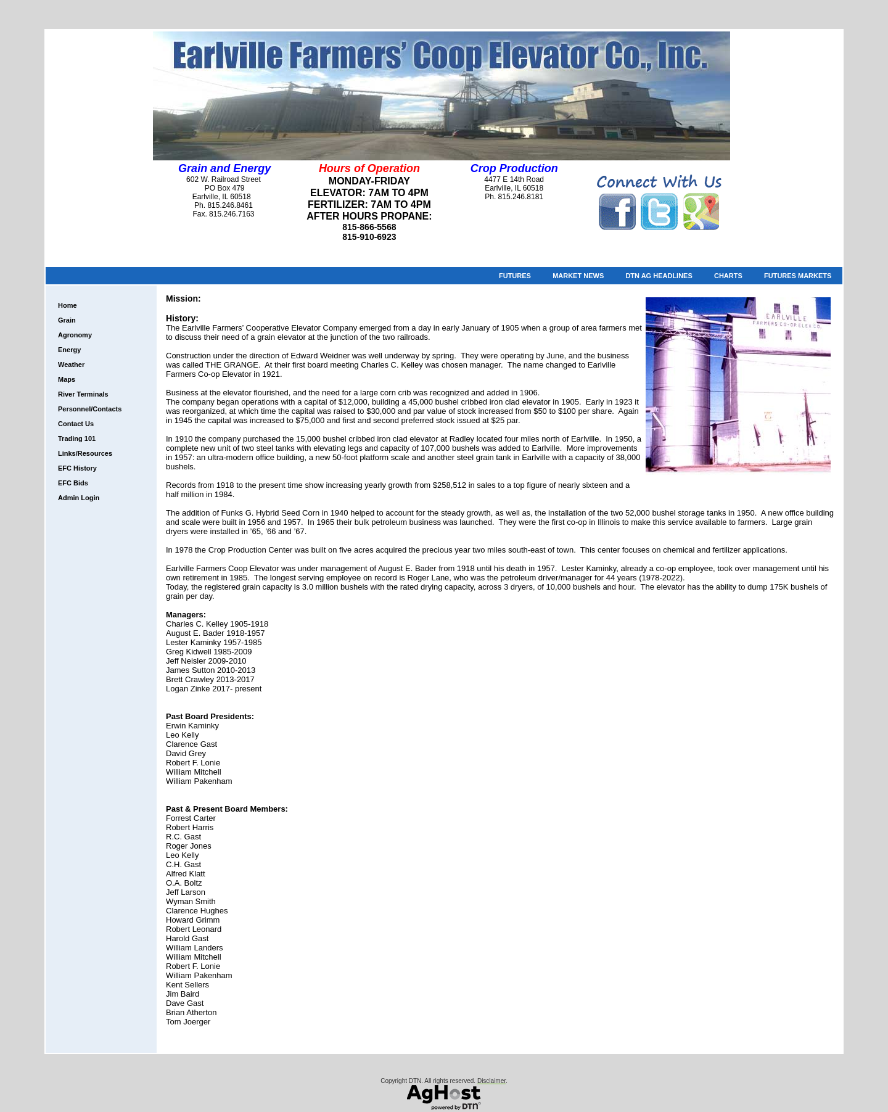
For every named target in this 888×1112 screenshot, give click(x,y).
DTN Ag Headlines (658, 275)
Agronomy (75, 335)
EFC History (77, 468)
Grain (67, 320)
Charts (728, 275)
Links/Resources (85, 453)
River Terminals (83, 394)
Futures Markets (797, 275)
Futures (515, 275)
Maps (66, 379)
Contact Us (76, 423)
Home (67, 305)
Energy (69, 349)
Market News (578, 275)
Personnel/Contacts (89, 409)
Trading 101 (77, 438)
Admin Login (78, 497)
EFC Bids (73, 483)
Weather (71, 364)
